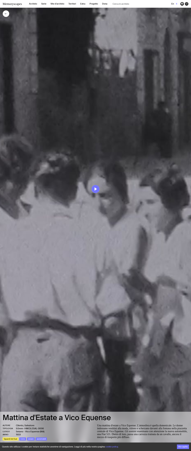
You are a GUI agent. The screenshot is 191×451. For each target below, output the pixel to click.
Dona (104, 3)
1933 (18, 434)
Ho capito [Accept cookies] (183, 446)
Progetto (94, 3)
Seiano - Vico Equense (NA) (30, 431)
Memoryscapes (12, 4)
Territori (72, 3)
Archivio (33, 3)
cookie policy (111, 446)
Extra (82, 3)
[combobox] (133, 3)
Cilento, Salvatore (25, 425)
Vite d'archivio (57, 3)
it (176, 3)
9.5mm (19, 428)
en (172, 3)
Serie (43, 3)
